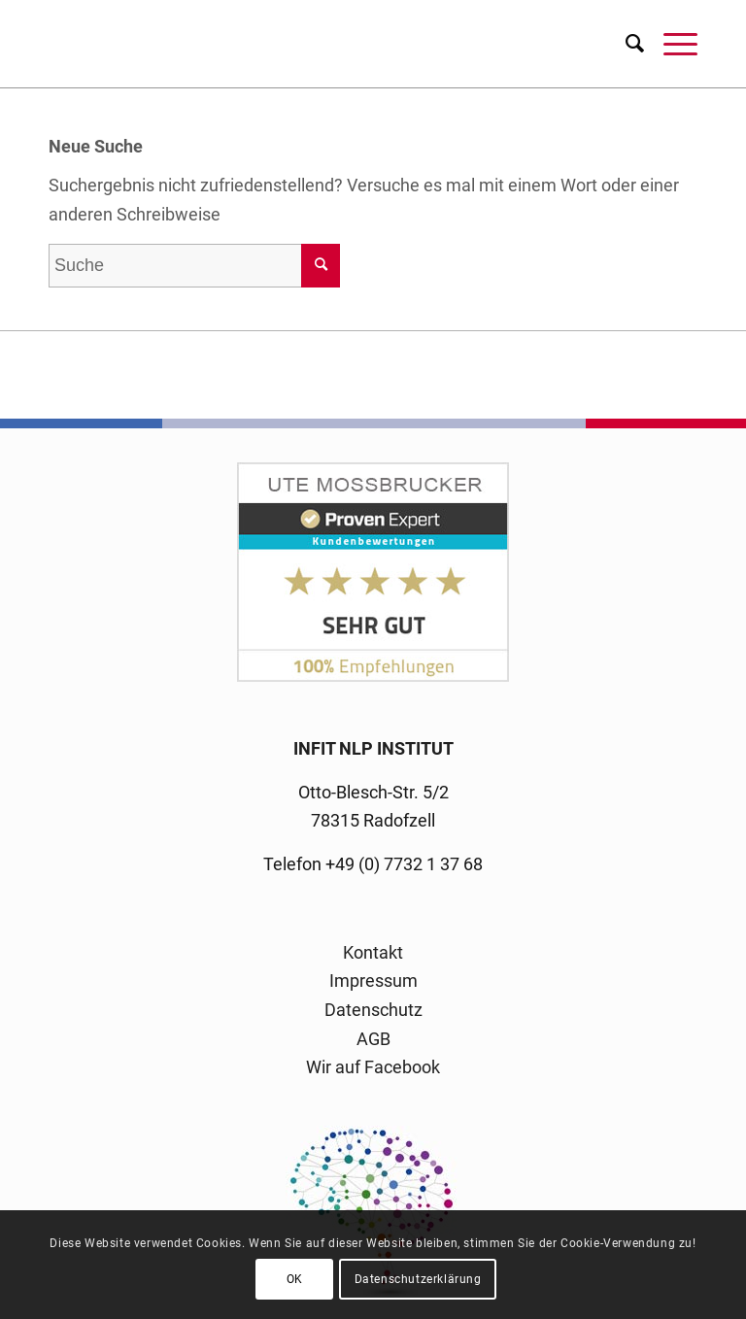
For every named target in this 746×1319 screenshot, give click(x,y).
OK (295, 1279)
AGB (373, 1039)
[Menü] (670, 43)
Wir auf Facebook (373, 1067)
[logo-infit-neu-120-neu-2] (373, 43)
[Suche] (625, 43)
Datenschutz (373, 1009)
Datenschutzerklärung (418, 1279)
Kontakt (373, 952)
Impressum (373, 980)
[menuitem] (625, 43)
